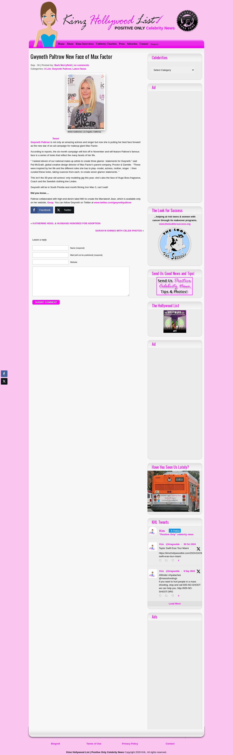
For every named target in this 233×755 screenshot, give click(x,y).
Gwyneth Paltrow (61, 68)
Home (61, 44)
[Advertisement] (87, 346)
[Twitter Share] (64, 210)
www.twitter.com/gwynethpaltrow (112, 202)
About (70, 44)
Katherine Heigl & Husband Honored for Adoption (66, 223)
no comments (81, 65)
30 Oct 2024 (190, 544)
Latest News (79, 68)
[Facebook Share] (42, 210)
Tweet (55, 138)
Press (122, 44)
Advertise (132, 44)
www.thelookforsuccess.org (175, 224)
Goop (50, 202)
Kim (161, 544)
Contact (144, 44)
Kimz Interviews (85, 44)
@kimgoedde (172, 544)
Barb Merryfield (63, 65)
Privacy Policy (130, 743)
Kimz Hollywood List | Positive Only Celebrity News (95, 752)
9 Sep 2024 (189, 571)
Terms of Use (93, 743)
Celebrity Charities (106, 44)
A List (47, 68)
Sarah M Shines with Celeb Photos (118, 230)
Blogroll (55, 743)
